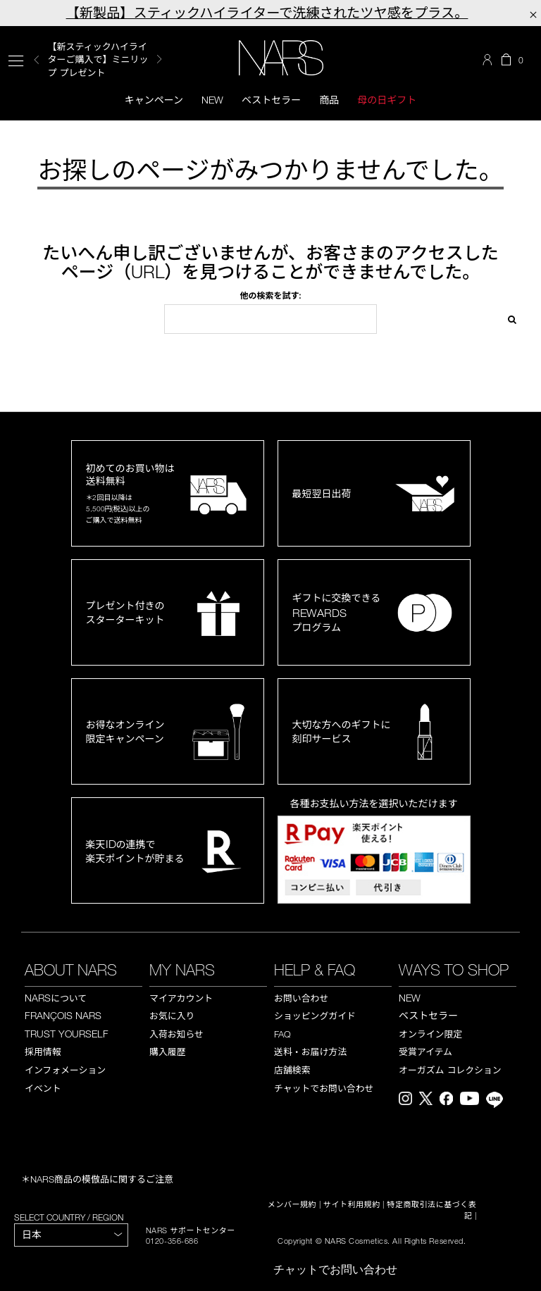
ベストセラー (271, 100)
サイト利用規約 (351, 1204)
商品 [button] (329, 100)
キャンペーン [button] (154, 100)
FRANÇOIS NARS (63, 1015)
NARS (56, 998)
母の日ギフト (386, 100)
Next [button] (159, 59)
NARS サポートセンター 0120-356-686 (190, 1235)
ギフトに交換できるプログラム (336, 612)
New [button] (212, 100)
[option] (107, 59)
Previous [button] (36, 59)
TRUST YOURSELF (66, 1034)
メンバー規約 (292, 1204)
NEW (410, 998)
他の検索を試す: (270, 295)
